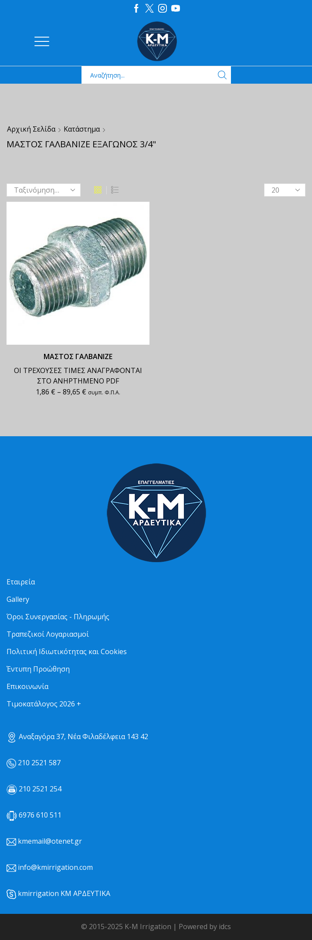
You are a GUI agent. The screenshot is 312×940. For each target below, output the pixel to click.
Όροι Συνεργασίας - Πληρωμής (58, 616)
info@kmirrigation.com (55, 867)
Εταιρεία (21, 582)
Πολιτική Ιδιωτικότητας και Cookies (67, 651)
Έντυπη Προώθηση (38, 669)
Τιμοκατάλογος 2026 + (44, 704)
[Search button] (222, 75)
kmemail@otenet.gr (50, 841)
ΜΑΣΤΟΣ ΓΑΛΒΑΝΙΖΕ (78, 356)
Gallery (18, 599)
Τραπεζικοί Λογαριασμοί (48, 634)
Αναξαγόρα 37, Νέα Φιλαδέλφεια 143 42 (77, 736)
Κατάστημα (82, 129)
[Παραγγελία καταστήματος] (44, 190)
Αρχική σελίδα (31, 129)
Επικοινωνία (27, 686)
